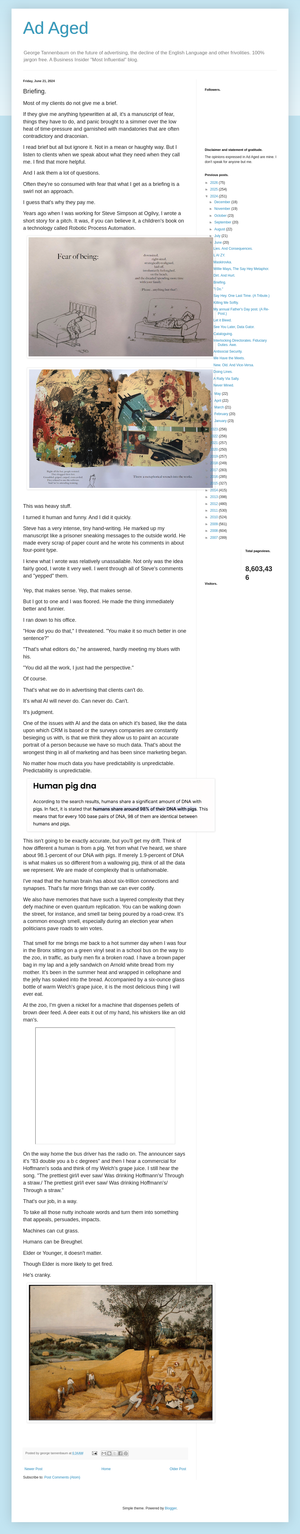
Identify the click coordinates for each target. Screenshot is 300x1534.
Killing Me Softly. (226, 303)
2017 (214, 470)
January (221, 421)
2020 (214, 449)
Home (106, 1469)
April (218, 401)
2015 (214, 483)
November (222, 209)
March (219, 407)
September (223, 222)
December (222, 202)
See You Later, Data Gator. (234, 327)
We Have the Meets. (229, 358)
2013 (214, 497)
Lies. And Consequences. (233, 249)
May (218, 394)
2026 (214, 183)
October (221, 216)
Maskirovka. (222, 262)
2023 (214, 429)
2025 (214, 189)
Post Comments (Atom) (62, 1477)
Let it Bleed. (222, 320)
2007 (214, 538)
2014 (214, 490)
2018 (214, 463)
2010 (214, 517)
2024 (214, 196)
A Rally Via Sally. (226, 379)
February (221, 414)
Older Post (178, 1469)
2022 (214, 436)
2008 (214, 531)
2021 (214, 443)
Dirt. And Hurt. (224, 275)
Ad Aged (56, 28)
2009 (214, 524)
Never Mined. (223, 385)
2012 (214, 504)
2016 (214, 477)
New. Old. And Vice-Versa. (233, 365)
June (218, 242)
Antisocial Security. (227, 351)
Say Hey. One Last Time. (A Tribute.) (241, 296)
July (218, 236)
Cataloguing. (223, 334)
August (220, 229)
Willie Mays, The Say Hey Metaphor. (241, 269)
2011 (214, 510)
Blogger (171, 1508)
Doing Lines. (223, 372)
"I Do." (218, 289)
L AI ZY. (219, 255)
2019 (214, 456)
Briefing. (219, 282)
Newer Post (33, 1469)
